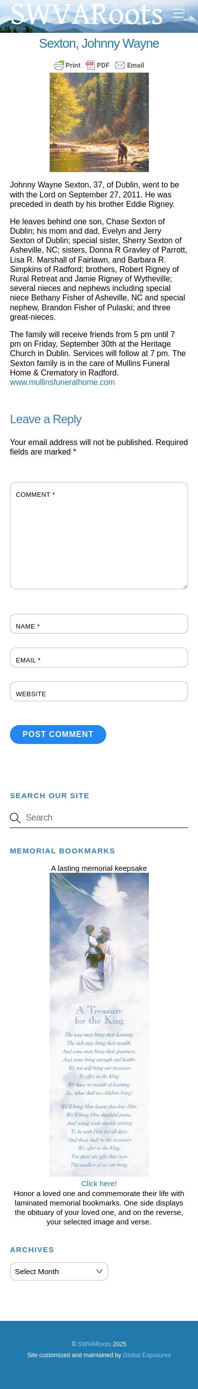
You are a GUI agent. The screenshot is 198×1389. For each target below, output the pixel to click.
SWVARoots (94, 1344)
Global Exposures (147, 1355)
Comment (35, 494)
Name (28, 626)
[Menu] (178, 13)
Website (31, 694)
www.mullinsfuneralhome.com (62, 382)
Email (28, 660)
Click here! (99, 1179)
